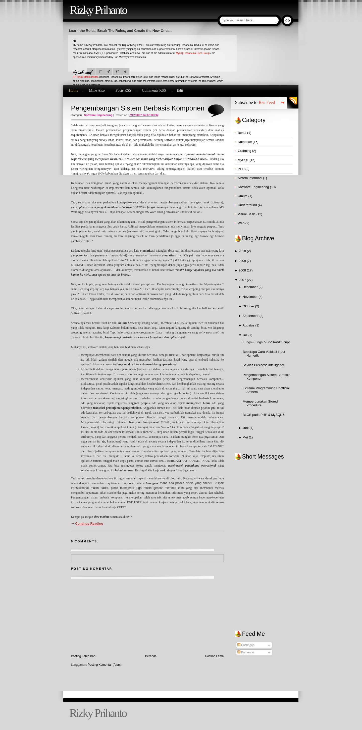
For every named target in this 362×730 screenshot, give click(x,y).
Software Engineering (98, 115)
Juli (245, 335)
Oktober (249, 306)
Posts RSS (123, 90)
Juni (246, 428)
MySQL (243, 160)
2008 (243, 270)
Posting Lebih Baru (83, 656)
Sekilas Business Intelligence (264, 365)
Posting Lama (214, 656)
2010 (243, 251)
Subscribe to (255, 102)
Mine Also (97, 90)
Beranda (151, 656)
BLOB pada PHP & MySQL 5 (264, 415)
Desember (251, 287)
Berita (242, 133)
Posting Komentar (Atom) (105, 664)
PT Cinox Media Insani (85, 77)
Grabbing (244, 151)
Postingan (246, 645)
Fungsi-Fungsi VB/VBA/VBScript (266, 342)
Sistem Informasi (250, 178)
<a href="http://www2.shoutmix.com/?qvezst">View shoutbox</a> (266, 540)
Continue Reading (89, 523)
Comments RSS (154, 90)
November (251, 297)
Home (73, 90)
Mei (246, 437)
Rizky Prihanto (98, 9)
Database (245, 142)
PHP (241, 169)
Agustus (249, 325)
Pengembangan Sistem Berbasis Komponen (137, 108)
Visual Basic (247, 214)
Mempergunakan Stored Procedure (260, 403)
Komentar (245, 652)
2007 (243, 280)
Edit (180, 90)
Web (241, 223)
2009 (243, 261)
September (251, 316)
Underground (247, 205)
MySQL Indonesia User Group (193, 53)
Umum (242, 196)
